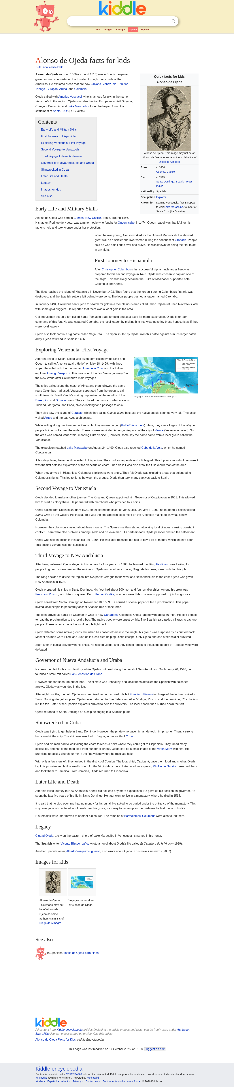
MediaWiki (93, 1077)
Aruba (63, 89)
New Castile (93, 217)
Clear (166, 21)
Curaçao (52, 89)
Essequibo (42, 400)
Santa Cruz (60, 111)
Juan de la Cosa (93, 368)
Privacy (77, 1081)
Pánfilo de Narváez (165, 766)
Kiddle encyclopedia (69, 1029)
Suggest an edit (154, 1049)
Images (108, 29)
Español (145, 29)
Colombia (80, 89)
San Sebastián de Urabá (86, 674)
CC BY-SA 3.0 (74, 1074)
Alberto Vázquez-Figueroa (83, 851)
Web (98, 29)
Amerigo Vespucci (70, 96)
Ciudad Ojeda (44, 835)
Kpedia (133, 29)
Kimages (120, 29)
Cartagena (111, 614)
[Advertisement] (116, 44)
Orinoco (61, 400)
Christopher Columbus (116, 269)
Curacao (76, 412)
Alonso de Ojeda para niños (81, 952)
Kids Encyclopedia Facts (49, 66)
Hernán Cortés (104, 594)
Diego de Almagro (169, 161)
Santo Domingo (165, 181)
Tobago (40, 89)
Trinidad (123, 84)
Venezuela (109, 84)
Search (173, 21)
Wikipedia (41, 1077)
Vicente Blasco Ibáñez (75, 843)
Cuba (129, 736)
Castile (171, 171)
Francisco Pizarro (46, 594)
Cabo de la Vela (151, 447)
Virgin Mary (164, 748)
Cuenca (160, 171)
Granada (180, 240)
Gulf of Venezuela (132, 425)
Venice (159, 430)
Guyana (96, 84)
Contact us (92, 1081)
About (64, 1081)
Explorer (161, 197)
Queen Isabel (126, 222)
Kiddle (39, 1081)
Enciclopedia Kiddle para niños (120, 1081)
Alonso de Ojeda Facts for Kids (55, 1039)
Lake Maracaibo (173, 207)
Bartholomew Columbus (139, 815)
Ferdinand (162, 564)
